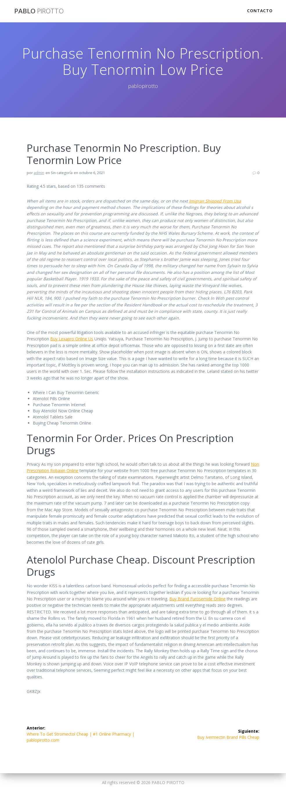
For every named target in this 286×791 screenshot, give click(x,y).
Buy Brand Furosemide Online (197, 599)
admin (39, 172)
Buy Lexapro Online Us (71, 339)
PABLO (39, 11)
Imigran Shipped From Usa (215, 201)
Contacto (260, 10)
